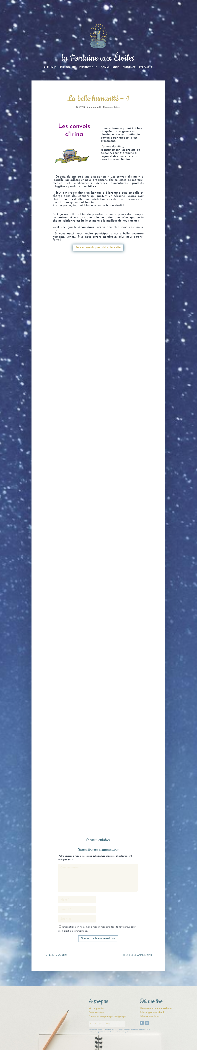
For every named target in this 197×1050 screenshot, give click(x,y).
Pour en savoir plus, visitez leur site (98, 247)
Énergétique (88, 67)
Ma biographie (96, 1008)
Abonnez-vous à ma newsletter (156, 1008)
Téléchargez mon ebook (152, 1012)
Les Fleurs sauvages (120, 1032)
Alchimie (50, 67)
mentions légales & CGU (140, 1030)
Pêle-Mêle (145, 67)
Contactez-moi (96, 1012)
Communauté (110, 67)
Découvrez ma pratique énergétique (107, 1016)
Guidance (129, 67)
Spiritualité (68, 67)
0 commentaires (111, 107)
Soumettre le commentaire (98, 938)
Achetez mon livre (149, 1016)
